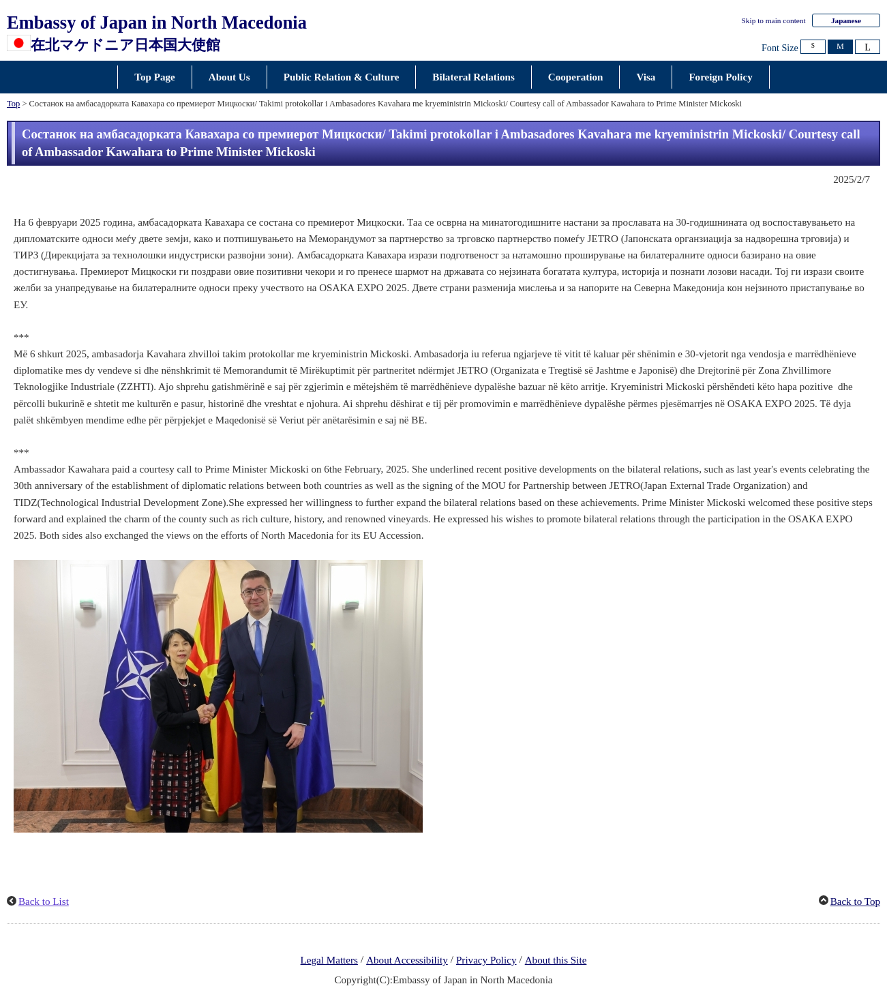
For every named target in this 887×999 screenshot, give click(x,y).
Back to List (43, 901)
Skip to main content (774, 20)
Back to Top (855, 901)
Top (13, 103)
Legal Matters (329, 960)
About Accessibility (407, 960)
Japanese (846, 20)
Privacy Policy (486, 960)
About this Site (556, 960)
